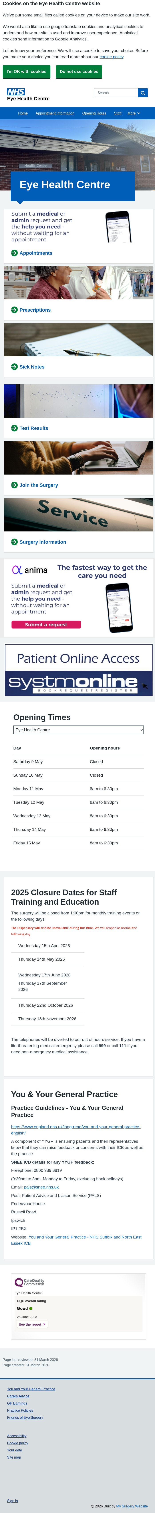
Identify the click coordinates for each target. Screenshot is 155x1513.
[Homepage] (47, 94)
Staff (117, 113)
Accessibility (16, 1436)
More (134, 113)
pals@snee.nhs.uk (41, 1187)
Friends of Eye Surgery (25, 1417)
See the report (30, 1324)
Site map (14, 1457)
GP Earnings (17, 1403)
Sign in (12, 1501)
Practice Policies (20, 1410)
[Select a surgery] (78, 729)
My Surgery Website (132, 1506)
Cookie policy (17, 1443)
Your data (14, 1450)
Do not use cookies (79, 71)
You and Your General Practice (31, 1389)
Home (23, 113)
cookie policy (111, 57)
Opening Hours (94, 113)
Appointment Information (55, 113)
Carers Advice (18, 1396)
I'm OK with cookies (26, 71)
